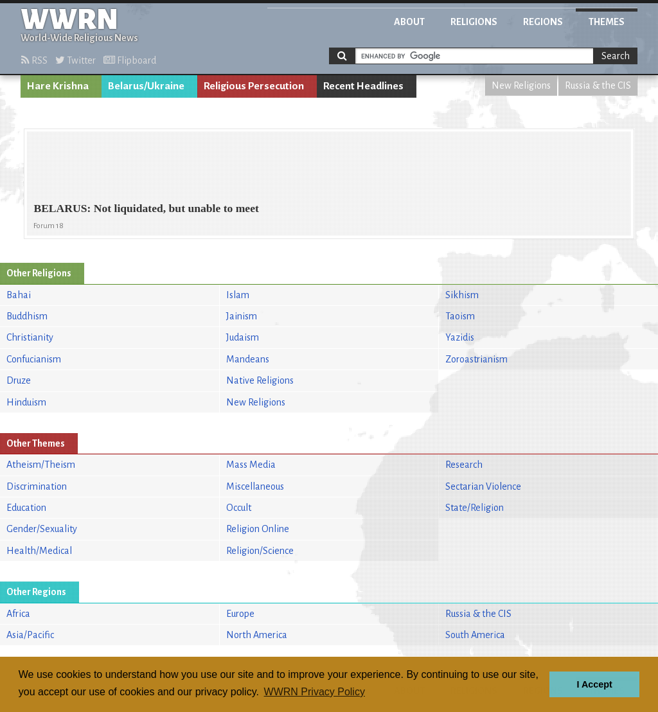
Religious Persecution (254, 86)
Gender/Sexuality (41, 529)
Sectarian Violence (483, 486)
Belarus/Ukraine (146, 86)
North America (256, 635)
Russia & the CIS (598, 85)
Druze (18, 380)
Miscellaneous (255, 486)
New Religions (521, 85)
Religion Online (257, 529)
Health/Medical (39, 551)
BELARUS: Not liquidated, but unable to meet (145, 208)
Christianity (29, 337)
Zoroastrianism (476, 359)
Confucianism (33, 359)
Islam (237, 295)
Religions (473, 22)
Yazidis (459, 337)
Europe (240, 614)
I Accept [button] (594, 684)
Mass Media (251, 464)
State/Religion (474, 508)
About (409, 22)
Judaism (242, 337)
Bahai (18, 295)
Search (615, 56)
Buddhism (27, 316)
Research (464, 464)
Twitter (75, 60)
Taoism (460, 316)
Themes (607, 22)
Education (26, 508)
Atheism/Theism (40, 464)
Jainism (241, 316)
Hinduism (26, 402)
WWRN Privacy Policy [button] (314, 691)
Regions (543, 22)
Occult (238, 508)
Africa (18, 614)
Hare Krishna (58, 86)
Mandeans (247, 359)
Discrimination (36, 486)
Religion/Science (260, 551)
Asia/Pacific (30, 635)
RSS (34, 60)
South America (475, 635)
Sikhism (462, 295)
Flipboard (129, 60)
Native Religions (260, 380)
